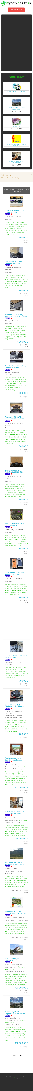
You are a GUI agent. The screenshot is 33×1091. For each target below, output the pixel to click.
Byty (6, 818)
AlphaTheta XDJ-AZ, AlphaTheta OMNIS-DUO (14, 471)
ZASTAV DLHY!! (16, 127)
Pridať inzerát (16, 10)
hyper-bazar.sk (17, 1077)
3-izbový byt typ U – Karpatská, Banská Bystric (16, 108)
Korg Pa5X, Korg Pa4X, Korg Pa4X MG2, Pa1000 (15, 367)
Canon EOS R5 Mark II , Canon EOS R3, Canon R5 (14, 706)
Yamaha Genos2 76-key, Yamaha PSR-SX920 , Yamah (16, 316)
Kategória (20, 189)
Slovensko (18, 217)
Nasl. (20, 1055)
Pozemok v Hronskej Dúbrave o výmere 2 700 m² (15, 912)
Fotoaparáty (9, 711)
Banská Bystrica (15, 1018)
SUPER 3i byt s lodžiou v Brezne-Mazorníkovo (14, 812)
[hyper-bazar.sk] (16, 3)
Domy (7, 764)
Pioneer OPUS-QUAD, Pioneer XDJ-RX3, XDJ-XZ (15, 418)
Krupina (13, 764)
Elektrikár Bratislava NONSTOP (16, 92)
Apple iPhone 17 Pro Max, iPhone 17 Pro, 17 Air (14, 573)
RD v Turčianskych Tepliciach (12, 959)
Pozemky (8, 869)
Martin (15, 869)
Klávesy (7, 321)
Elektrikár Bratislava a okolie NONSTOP (16, 145)
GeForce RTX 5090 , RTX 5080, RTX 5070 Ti (14, 524)
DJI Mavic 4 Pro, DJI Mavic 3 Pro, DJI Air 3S (16, 657)
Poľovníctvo (9, 217)
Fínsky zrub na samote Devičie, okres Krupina (14, 759)
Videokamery (9, 662)
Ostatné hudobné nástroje (13, 268)
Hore (5, 1087)
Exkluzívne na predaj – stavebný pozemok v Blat (15, 863)
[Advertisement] (17, 42)
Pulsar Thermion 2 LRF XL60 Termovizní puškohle (16, 211)
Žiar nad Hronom (18, 918)
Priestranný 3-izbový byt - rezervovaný (16, 162)
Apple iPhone (9, 579)
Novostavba (22, 767)
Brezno (12, 818)
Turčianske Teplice (17, 965)
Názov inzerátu (9, 189)
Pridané (16, 191)
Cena (27, 189)
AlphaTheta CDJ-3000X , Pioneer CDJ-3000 (14, 262)
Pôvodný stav (22, 820)
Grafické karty (9, 530)
